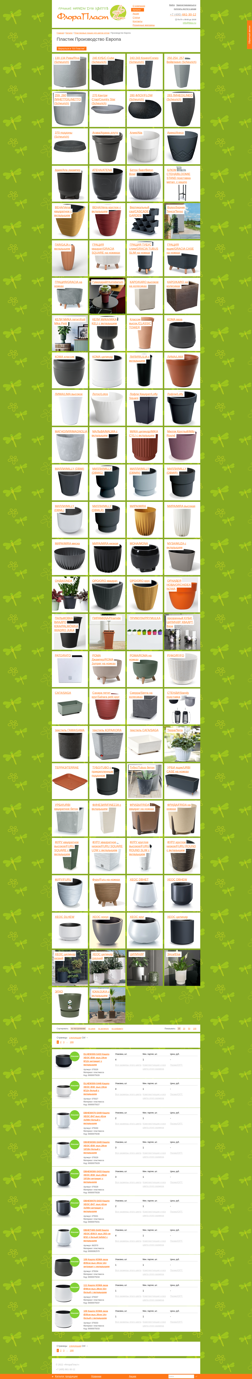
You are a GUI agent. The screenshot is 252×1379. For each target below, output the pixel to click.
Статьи (136, 17)
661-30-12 (65, 1369)
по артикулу (103, 1029)
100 (194, 1029)
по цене (91, 1029)
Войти (172, 5)
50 (189, 1029)
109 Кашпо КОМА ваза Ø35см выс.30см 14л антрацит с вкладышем (97, 1263)
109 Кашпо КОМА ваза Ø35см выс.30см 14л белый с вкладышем (96, 1314)
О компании (139, 6)
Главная (60, 33)
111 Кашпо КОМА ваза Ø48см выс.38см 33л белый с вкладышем (96, 1289)
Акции (136, 13)
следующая (75, 1037)
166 (72, 1042)
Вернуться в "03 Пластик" (71, 48)
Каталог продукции (66, 1376)
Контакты (137, 21)
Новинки (96, 1376)
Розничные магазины (144, 25)
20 (184, 1029)
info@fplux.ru (189, 23)
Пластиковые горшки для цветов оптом (91, 33)
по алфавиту (117, 1029)
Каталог (69, 33)
